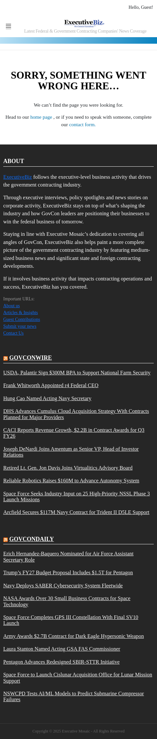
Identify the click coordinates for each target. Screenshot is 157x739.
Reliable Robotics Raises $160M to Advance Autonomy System (71, 481)
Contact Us (13, 333)
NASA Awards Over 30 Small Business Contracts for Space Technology (66, 601)
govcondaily (31, 539)
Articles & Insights (20, 312)
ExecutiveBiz (17, 177)
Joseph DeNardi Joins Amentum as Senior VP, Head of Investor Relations (71, 452)
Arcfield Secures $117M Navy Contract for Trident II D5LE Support (76, 512)
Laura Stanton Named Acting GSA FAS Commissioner (61, 649)
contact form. (82, 124)
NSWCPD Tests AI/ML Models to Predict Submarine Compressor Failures (73, 696)
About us (11, 305)
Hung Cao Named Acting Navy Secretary (47, 398)
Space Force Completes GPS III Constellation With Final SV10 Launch (70, 620)
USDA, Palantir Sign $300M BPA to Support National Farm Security (76, 373)
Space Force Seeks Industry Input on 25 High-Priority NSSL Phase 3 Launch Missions (76, 497)
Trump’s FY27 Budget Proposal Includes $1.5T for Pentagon (68, 573)
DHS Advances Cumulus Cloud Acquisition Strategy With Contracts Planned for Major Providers (76, 414)
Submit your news (19, 326)
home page (41, 117)
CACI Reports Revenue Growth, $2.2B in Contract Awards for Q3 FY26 (73, 433)
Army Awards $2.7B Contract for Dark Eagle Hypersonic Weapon (73, 636)
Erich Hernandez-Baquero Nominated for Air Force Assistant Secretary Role (68, 557)
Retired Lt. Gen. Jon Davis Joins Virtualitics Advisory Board (68, 468)
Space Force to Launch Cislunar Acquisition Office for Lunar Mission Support (77, 678)
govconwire (30, 357)
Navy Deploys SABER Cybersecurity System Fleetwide (63, 586)
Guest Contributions (21, 319)
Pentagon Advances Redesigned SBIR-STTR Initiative (61, 662)
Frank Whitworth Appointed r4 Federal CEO (50, 385)
